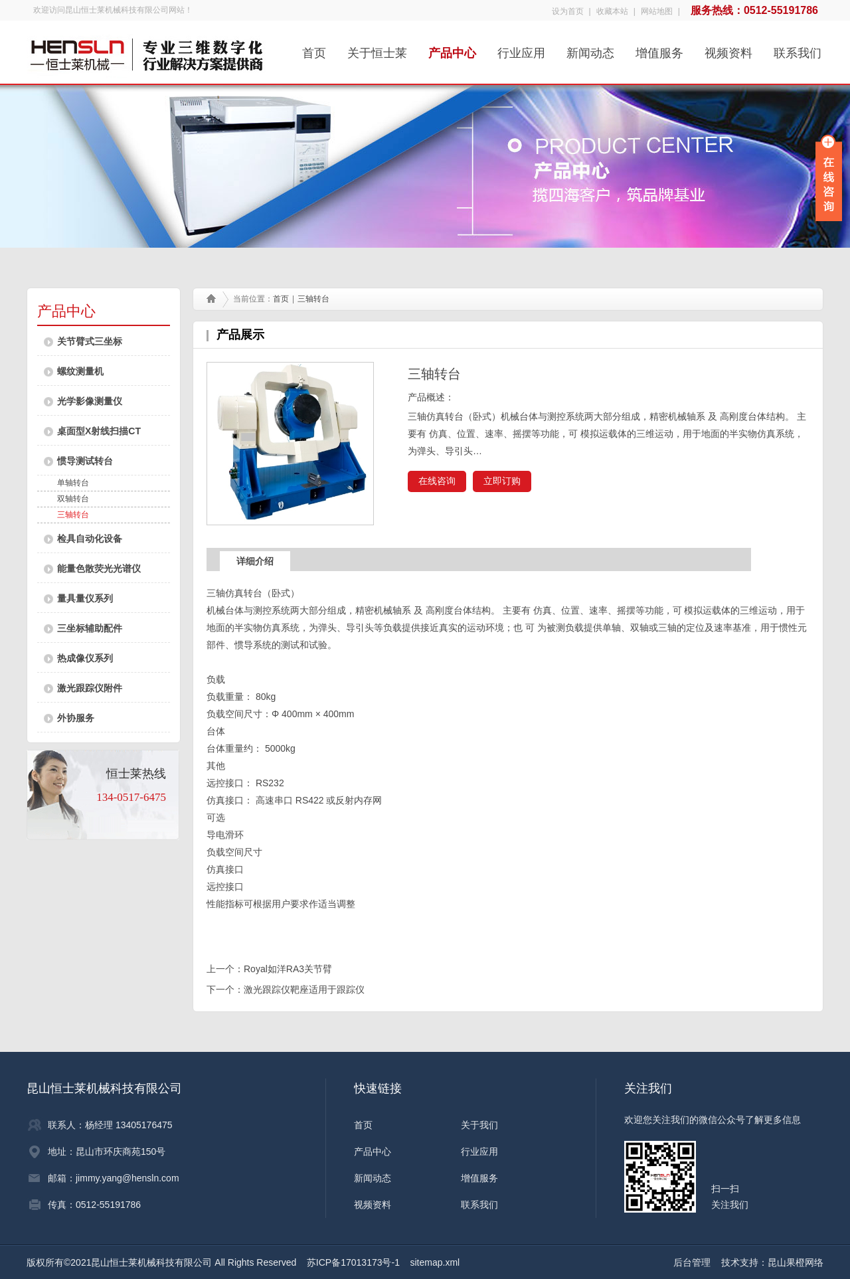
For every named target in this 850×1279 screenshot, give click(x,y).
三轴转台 (73, 514)
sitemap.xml (435, 1262)
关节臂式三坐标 (89, 341)
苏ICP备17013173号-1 (353, 1262)
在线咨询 (437, 481)
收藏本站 (612, 11)
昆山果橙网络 (795, 1262)
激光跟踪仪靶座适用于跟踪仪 (304, 989)
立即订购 (502, 481)
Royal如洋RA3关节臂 (288, 969)
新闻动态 (590, 48)
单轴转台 (73, 482)
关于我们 (479, 1125)
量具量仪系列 (85, 598)
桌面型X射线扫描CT (99, 431)
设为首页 (568, 11)
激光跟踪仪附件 (89, 688)
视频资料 (728, 48)
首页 (314, 48)
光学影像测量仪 (89, 401)
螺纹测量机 (80, 371)
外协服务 (75, 718)
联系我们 (797, 48)
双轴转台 (73, 498)
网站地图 (657, 11)
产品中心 (452, 48)
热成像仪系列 (85, 658)
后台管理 (692, 1262)
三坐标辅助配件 (89, 628)
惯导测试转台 (85, 461)
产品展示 (240, 334)
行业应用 (521, 48)
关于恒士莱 (377, 48)
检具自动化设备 (89, 538)
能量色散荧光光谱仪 (99, 568)
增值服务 (659, 48)
